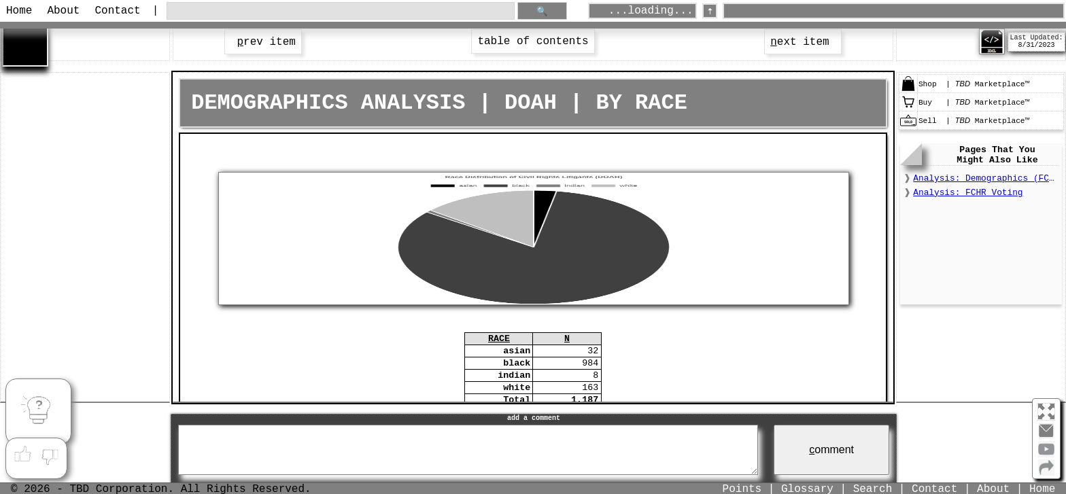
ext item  (803, 42)
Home (19, 11)
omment (831, 449)
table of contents (532, 41)
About (63, 11)
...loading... (650, 11)
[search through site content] (341, 11)
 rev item (263, 42)
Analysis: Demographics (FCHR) (986, 178)
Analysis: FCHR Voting (967, 193)
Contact (117, 11)
